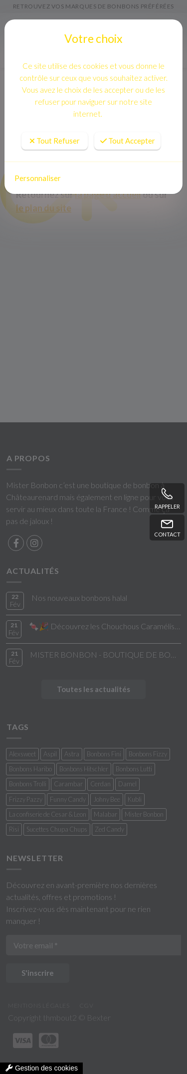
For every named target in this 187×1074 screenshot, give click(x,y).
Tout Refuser (54, 140)
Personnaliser (37, 178)
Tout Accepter (127, 140)
